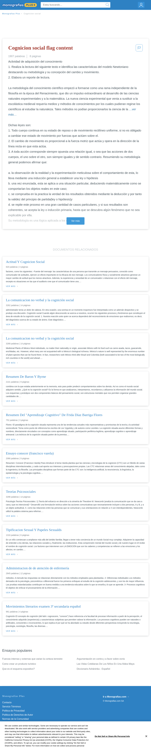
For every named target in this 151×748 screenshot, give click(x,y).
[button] (139, 48)
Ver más (75, 221)
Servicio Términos (11, 706)
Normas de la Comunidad (15, 719)
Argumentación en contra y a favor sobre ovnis (101, 659)
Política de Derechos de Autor (17, 715)
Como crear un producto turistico (19, 664)
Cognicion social (32, 14)
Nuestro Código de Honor (15, 723)
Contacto (7, 702)
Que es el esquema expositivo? (18, 669)
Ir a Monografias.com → (116, 696)
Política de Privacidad (13, 710)
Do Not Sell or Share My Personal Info (22, 727)
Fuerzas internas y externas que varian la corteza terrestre (32, 659)
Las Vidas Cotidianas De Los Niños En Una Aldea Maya (105, 664)
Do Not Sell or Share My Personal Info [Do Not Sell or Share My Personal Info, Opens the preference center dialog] (112, 743)
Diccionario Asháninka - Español (93, 669)
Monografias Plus (11, 14)
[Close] (146, 743)
